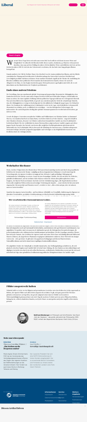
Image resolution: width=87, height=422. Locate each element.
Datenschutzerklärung (50, 397)
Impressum (49, 394)
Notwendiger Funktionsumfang (25, 217)
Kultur (71, 12)
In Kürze (34, 12)
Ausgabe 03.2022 (13, 12)
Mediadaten (49, 401)
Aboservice (63, 394)
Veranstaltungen (77, 396)
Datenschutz (38, 222)
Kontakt (61, 397)
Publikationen (77, 400)
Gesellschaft (51, 12)
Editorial (25, 12)
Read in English (14, 55)
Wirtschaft (62, 12)
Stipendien (76, 403)
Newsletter (63, 401)
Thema (41, 12)
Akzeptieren (61, 217)
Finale (77, 12)
